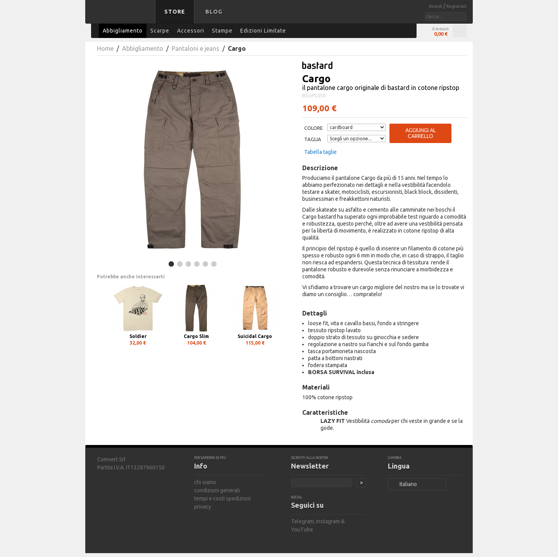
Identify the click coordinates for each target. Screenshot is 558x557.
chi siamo (205, 482)
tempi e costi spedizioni (222, 498)
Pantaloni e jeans (195, 48)
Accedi (436, 6)
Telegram (302, 521)
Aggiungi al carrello (420, 133)
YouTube (302, 529)
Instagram (328, 521)
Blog (213, 12)
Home (105, 48)
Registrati (456, 6)
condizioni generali (217, 490)
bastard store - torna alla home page (121, 17)
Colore (313, 128)
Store (174, 12)
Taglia (312, 139)
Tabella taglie (320, 152)
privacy (202, 507)
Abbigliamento (142, 48)
